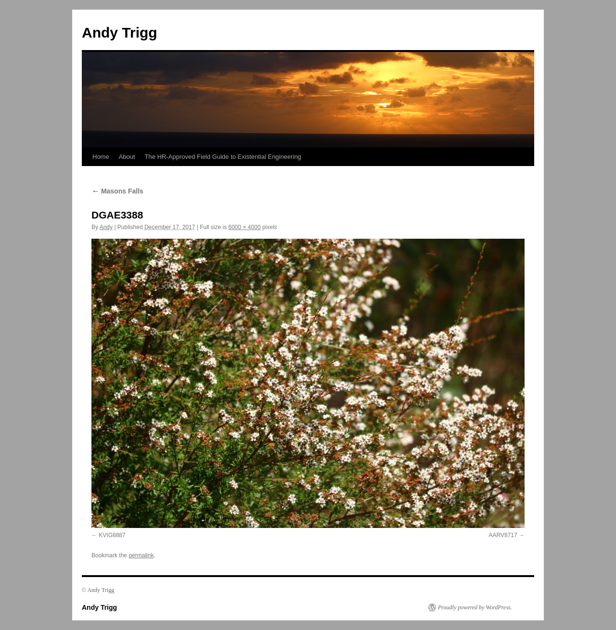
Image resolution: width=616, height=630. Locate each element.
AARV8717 (503, 535)
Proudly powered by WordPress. (475, 607)
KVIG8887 (112, 535)
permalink (141, 555)
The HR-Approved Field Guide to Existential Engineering (223, 156)
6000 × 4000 (244, 227)
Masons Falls (117, 191)
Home (100, 156)
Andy (106, 227)
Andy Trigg (119, 32)
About (127, 156)
